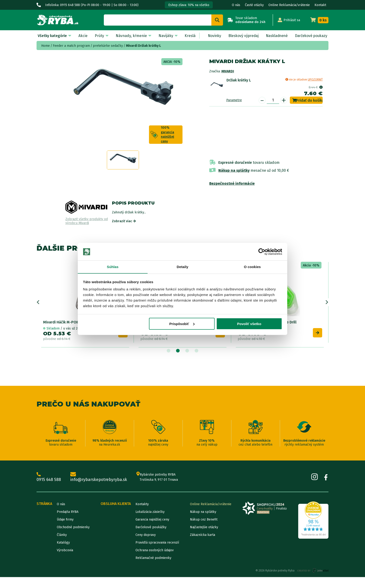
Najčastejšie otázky (204, 528)
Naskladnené (275, 36)
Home (45, 46)
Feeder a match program (71, 46)
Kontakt (320, 5)
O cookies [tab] (252, 267)
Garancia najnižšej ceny (152, 520)
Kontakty (142, 505)
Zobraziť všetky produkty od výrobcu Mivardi (86, 221)
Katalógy (63, 543)
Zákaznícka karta (202, 536)
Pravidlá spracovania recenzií (157, 543)
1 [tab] (168, 351)
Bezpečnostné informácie (232, 183)
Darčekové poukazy (310, 36)
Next (326, 303)
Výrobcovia (65, 551)
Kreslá (188, 36)
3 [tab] (187, 351)
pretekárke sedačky (108, 46)
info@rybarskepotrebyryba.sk (99, 478)
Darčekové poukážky (150, 528)
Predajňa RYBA (67, 513)
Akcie (82, 36)
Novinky (212, 36)
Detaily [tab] (182, 267)
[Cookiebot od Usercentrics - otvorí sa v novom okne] (261, 251)
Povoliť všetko (249, 324)
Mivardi (227, 71)
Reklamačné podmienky (153, 559)
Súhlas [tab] (112, 267)
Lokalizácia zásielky (150, 513)
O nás (236, 5)
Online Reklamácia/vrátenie (289, 5)
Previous (38, 303)
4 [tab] (196, 351)
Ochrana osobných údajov (154, 551)
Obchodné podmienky (73, 528)
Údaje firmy (65, 520)
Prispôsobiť (182, 324)
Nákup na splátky (234, 170)
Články (62, 536)
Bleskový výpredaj (241, 36)
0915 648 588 (49, 478)
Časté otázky (254, 5)
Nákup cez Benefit (203, 520)
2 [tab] (177, 351)
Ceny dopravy (145, 536)
